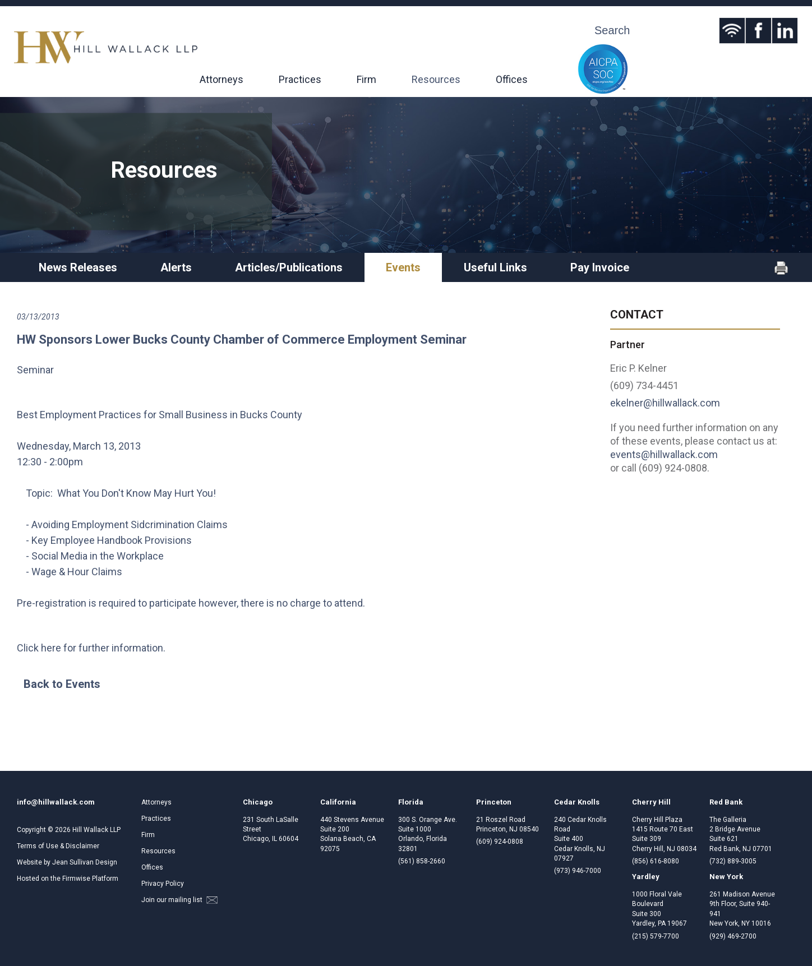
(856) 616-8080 (655, 861)
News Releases (78, 267)
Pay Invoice (599, 267)
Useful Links (495, 267)
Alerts (176, 267)
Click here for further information (90, 648)
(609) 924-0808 (499, 841)
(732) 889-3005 (732, 861)
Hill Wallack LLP (96, 830)
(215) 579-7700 (655, 936)
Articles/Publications (289, 267)
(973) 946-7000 (577, 871)
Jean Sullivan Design (84, 862)
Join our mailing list (179, 900)
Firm (366, 79)
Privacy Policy (162, 884)
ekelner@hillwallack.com (665, 403)
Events (403, 267)
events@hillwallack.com (664, 454)
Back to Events (62, 684)
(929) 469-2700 (732, 936)
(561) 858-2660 (421, 861)
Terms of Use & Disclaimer (58, 846)
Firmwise (76, 878)
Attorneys (221, 79)
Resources (436, 79)
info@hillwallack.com (56, 802)
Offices (512, 79)
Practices (300, 79)
